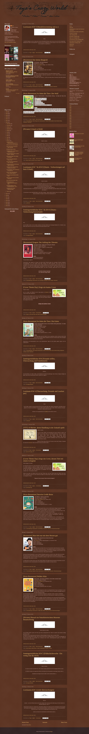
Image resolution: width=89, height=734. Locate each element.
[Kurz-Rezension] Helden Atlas (35, 576)
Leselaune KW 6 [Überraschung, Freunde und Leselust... (12, 167)
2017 (7, 197)
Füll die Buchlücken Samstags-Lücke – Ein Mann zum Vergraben (12, 90)
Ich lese (7, 88)
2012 (7, 205)
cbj (36, 247)
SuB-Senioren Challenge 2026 (75, 42)
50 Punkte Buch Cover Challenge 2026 (76, 39)
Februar (8, 140)
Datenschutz (72, 44)
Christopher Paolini (47, 280)
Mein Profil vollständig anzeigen (10, 42)
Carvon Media (39, 64)
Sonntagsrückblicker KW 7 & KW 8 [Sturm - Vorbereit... (13, 154)
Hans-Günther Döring (58, 120)
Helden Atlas (40, 610)
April (8, 137)
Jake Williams (40, 528)
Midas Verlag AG (40, 499)
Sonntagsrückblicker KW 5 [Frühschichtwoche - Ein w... (12, 186)
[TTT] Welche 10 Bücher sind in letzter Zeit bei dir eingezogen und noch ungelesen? (79, 154)
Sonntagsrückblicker (29, 235)
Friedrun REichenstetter (49, 120)
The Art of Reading (9, 83)
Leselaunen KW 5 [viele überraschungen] (38, 690)
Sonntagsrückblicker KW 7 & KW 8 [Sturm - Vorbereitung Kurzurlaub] (40, 211)
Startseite (45, 722)
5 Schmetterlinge (29, 120)
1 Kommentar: (38, 718)
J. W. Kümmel (46, 86)
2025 (7, 113)
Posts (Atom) (28, 724)
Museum (46, 648)
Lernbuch (25, 351)
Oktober (8, 127)
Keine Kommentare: (39, 52)
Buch (38, 120)
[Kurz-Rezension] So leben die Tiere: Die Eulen (41, 321)
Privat (36, 160)
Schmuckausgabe (43, 314)
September (9, 128)
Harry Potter (37, 314)
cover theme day (32, 314)
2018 (7, 195)
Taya (13, 25)
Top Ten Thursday (29, 451)
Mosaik (37, 540)
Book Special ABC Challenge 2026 (76, 41)
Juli (7, 132)
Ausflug (32, 648)
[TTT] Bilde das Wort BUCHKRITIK (78, 159)
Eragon (52, 280)
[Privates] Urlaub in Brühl (33, 129)
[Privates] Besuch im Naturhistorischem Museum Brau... (12, 183)
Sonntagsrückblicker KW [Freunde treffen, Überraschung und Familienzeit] (39, 360)
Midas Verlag (45, 610)
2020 (7, 122)
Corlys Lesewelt (9, 79)
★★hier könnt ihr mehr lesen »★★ (29, 49)
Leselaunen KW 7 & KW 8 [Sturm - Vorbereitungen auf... (13, 151)
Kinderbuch (51, 86)
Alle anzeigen (17, 93)
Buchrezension (35, 86)
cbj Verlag (41, 280)
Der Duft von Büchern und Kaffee (12, 75)
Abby (27, 160)
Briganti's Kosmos (9, 70)
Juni (7, 133)
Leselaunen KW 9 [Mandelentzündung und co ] (41, 27)
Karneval (32, 160)
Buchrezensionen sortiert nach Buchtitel (77, 31)
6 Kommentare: (38, 312)
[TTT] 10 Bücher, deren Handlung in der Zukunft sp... (13, 170)
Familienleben (42, 648)
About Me (71, 27)
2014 (7, 202)
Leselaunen (28, 202)
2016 (7, 198)
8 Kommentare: (38, 450)
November (9, 125)
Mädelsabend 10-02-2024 (79, 133)
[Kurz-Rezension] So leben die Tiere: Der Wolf (40, 93)
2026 (7, 111)
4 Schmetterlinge (29, 610)
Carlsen (27, 314)
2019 (7, 193)
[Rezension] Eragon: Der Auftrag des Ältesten (40, 242)
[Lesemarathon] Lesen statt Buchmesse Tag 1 (79, 146)
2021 (7, 120)
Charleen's (47, 292)
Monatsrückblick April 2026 (10, 76)
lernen (28, 351)
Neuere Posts (25, 722)
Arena (38, 99)
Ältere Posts (64, 722)
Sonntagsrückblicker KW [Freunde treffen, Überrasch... (13, 165)
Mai (7, 135)
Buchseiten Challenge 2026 (74, 36)
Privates (38, 160)
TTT (33, 451)
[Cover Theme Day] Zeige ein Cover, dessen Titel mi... (12, 173)
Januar (8, 191)
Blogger (51, 731)
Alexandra (30, 442)
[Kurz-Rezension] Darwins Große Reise (38, 494)
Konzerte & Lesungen (73, 33)
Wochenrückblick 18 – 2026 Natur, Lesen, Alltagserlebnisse (11, 72)
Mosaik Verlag (46, 571)
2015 (7, 200)
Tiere (41, 160)
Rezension (55, 86)
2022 (7, 118)
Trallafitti (46, 411)
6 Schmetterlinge (29, 86)
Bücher (35, 648)
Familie (29, 160)
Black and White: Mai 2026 (10, 80)
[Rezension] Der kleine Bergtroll (35, 60)
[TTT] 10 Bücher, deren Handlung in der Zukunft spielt (43, 428)
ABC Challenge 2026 (73, 34)
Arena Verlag (34, 120)
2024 (7, 115)
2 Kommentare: (38, 485)
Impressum (71, 45)
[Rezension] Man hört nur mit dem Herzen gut (40, 535)
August (8, 130)
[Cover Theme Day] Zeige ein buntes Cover (39, 287)
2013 (7, 203)
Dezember (9, 123)
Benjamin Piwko (35, 571)
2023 (70, 110)
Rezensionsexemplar (56, 528)
